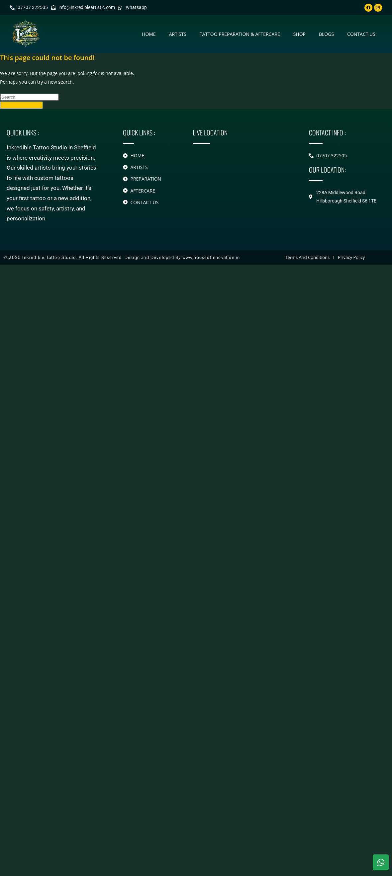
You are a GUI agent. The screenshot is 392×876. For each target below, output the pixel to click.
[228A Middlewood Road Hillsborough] (241, 179)
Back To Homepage (21, 105)
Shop (299, 34)
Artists (177, 34)
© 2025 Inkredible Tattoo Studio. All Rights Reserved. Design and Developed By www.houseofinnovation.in (121, 257)
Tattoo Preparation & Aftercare (240, 34)
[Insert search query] (29, 97)
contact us (361, 34)
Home (149, 34)
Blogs (326, 34)
